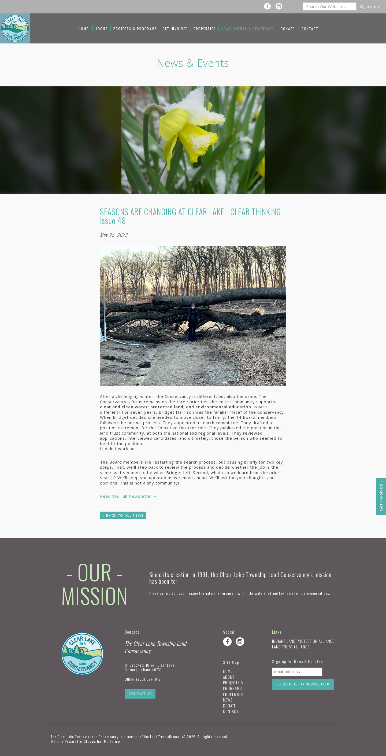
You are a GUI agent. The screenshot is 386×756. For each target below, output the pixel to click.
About (101, 28)
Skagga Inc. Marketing (102, 741)
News (228, 700)
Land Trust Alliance (291, 646)
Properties (205, 28)
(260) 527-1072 (148, 679)
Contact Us (140, 693)
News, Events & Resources (247, 28)
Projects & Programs (135, 28)
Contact (310, 28)
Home (83, 28)
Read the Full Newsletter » (128, 496)
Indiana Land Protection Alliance (303, 641)
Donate (288, 28)
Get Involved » (381, 495)
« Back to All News (123, 515)
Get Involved (175, 28)
